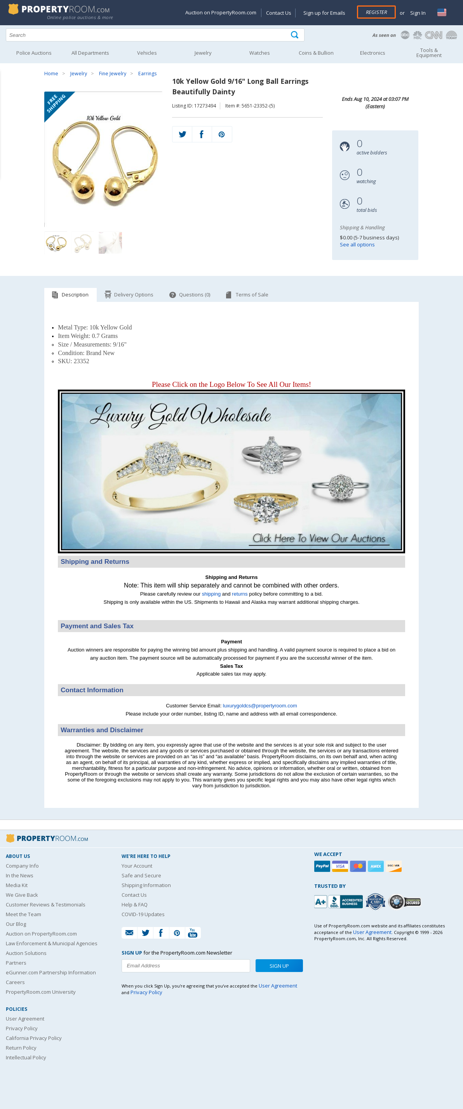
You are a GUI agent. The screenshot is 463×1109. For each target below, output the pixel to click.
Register (376, 12)
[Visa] (341, 866)
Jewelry (78, 73)
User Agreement (25, 1018)
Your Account (137, 865)
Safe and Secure (141, 875)
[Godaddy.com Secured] (405, 901)
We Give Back (22, 894)
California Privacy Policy (34, 1037)
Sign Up (279, 965)
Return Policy (21, 1047)
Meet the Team (23, 914)
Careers (15, 982)
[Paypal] (323, 866)
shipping (211, 594)
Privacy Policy (22, 1028)
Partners (16, 962)
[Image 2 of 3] (83, 243)
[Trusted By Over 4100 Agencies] (376, 901)
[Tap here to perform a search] (295, 35)
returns (239, 594)
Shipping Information (146, 885)
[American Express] (377, 866)
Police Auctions (34, 52)
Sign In (417, 12)
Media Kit (17, 885)
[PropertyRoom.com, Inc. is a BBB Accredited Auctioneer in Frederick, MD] (339, 900)
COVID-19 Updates (143, 914)
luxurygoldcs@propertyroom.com (260, 706)
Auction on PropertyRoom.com (220, 12)
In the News (19, 875)
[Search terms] (155, 35)
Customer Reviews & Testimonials (45, 904)
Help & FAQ (135, 904)
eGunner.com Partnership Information (51, 972)
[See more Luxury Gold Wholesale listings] (231, 551)
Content (7, 98)
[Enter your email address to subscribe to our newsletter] (186, 965)
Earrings (147, 73)
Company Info (22, 865)
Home (51, 73)
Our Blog (16, 923)
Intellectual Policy (26, 1057)
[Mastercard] (359, 866)
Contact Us (278, 12)
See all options (357, 244)
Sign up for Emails (324, 12)
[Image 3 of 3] (110, 243)
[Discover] (395, 866)
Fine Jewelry (112, 73)
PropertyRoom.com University (41, 991)
